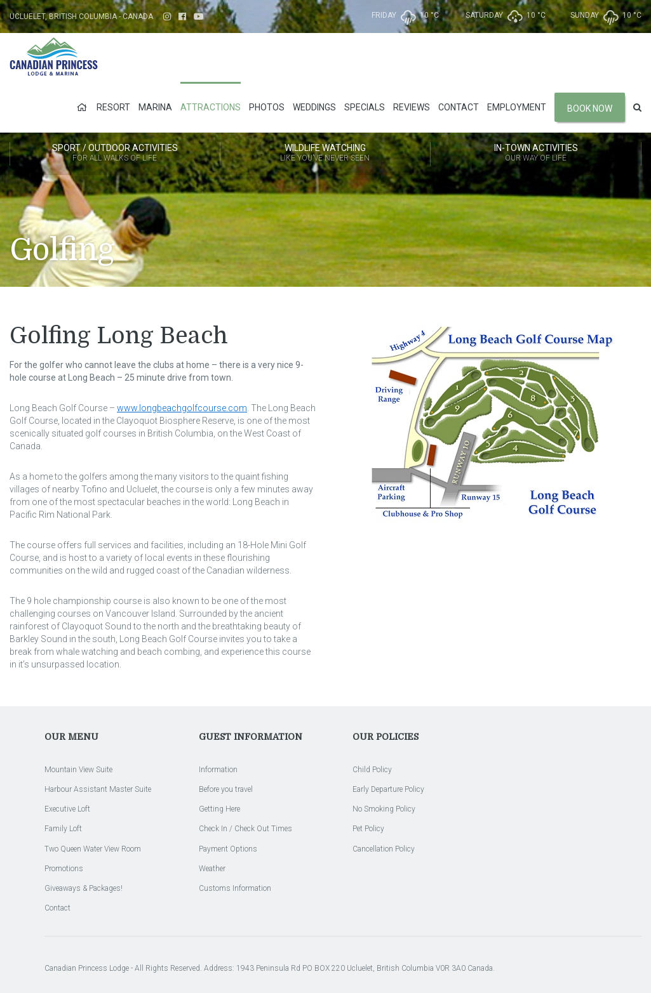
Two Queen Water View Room (92, 849)
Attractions (210, 107)
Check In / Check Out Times (245, 828)
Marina (155, 107)
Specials (364, 107)
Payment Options (228, 849)
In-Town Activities (536, 153)
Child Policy (372, 769)
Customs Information (235, 888)
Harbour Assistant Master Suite (97, 789)
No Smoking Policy (383, 809)
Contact (458, 107)
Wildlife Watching (325, 153)
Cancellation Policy (383, 849)
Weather (212, 868)
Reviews (411, 107)
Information (218, 769)
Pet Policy (368, 828)
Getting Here (219, 809)
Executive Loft (67, 809)
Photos (267, 107)
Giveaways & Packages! (83, 888)
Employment (516, 107)
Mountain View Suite (78, 769)
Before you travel (226, 789)
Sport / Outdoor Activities (115, 153)
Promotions (63, 868)
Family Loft (63, 828)
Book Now (589, 108)
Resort (113, 107)
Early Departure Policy (388, 789)
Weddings (314, 107)
